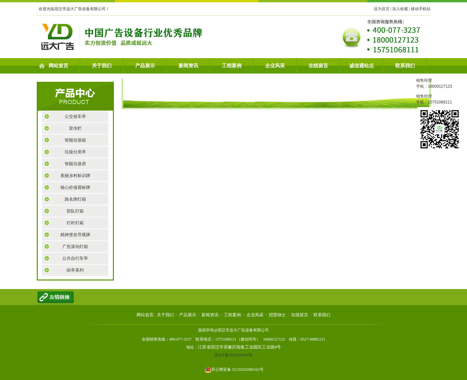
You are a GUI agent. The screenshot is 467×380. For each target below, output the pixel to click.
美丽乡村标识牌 (75, 175)
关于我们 (102, 65)
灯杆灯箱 (75, 222)
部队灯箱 (75, 211)
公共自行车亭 (75, 258)
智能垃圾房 (75, 163)
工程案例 (232, 65)
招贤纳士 (277, 314)
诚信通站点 (361, 65)
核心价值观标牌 (75, 187)
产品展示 (145, 65)
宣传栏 (75, 128)
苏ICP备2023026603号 (233, 355)
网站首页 (58, 65)
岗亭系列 (75, 270)
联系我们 (405, 65)
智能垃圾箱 (75, 140)
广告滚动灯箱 (75, 246)
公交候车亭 (75, 116)
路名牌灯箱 (75, 199)
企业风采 (275, 65)
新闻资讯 (188, 65)
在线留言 (318, 65)
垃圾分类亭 (75, 151)
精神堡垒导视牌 (75, 234)
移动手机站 (421, 9)
